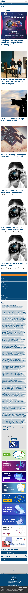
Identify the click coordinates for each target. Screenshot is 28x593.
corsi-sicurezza (24, 386)
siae (9, 319)
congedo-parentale (16, 380)
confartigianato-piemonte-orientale (7, 306)
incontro (18, 351)
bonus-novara (7, 379)
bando (25, 313)
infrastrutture (8, 334)
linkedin (7, 348)
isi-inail (19, 421)
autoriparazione (13, 307)
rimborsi (10, 407)
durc (7, 342)
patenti (13, 327)
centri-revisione (19, 319)
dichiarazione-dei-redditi (8, 353)
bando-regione (4, 327)
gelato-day (20, 409)
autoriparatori (4, 321)
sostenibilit (8, 393)
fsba (15, 332)
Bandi (3, 276)
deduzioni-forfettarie (20, 381)
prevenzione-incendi (18, 415)
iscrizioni (13, 399)
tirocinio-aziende (12, 366)
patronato (6, 314)
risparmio (18, 353)
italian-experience (4, 326)
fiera (19, 314)
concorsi (8, 344)
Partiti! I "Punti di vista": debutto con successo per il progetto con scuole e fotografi (13, 81)
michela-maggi (13, 388)
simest (18, 348)
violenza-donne (4, 332)
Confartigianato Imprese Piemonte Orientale (3, 1)
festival (16, 362)
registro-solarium (23, 347)
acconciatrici (15, 396)
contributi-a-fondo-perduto (5, 325)
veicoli (13, 347)
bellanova (18, 367)
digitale (14, 333)
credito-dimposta (22, 345)
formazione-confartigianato (5, 373)
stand (13, 348)
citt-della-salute (7, 388)
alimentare (3, 348)
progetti (16, 358)
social (16, 399)
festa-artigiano (7, 417)
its (2, 403)
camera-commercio (12, 325)
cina (6, 383)
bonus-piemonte (20, 324)
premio (3, 387)
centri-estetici (21, 328)
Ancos (3, 290)
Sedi (13, 570)
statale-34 (16, 352)
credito (17, 335)
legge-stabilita (23, 394)
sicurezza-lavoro (4, 339)
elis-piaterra (3, 382)
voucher (6, 318)
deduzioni (3, 353)
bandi (24, 422)
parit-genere (7, 351)
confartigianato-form (8, 358)
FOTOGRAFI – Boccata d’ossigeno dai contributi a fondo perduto (13, 119)
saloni (21, 375)
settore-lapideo (19, 386)
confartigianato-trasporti (5, 331)
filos (13, 390)
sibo (15, 390)
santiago (9, 394)
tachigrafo (14, 341)
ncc (10, 413)
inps (2, 414)
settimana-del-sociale (20, 311)
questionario (19, 389)
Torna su (14, 573)
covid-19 (8, 339)
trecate (3, 352)
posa (14, 406)
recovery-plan (19, 361)
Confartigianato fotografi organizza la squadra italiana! (14, 264)
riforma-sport (18, 394)
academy (3, 367)
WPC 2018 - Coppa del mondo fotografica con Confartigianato (12, 191)
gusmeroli (10, 375)
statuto (3, 354)
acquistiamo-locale (4, 402)
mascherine (6, 319)
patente (9, 402)
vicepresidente (12, 362)
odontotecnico (4, 344)
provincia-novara (4, 408)
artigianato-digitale (8, 423)
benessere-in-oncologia (14, 324)
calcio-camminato (20, 327)
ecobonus (12, 326)
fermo (11, 321)
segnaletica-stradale (4, 381)
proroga (11, 331)
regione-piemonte (10, 314)
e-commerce (16, 320)
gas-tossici (21, 353)
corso (9, 307)
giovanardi (8, 345)
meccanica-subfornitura (8, 376)
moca (15, 386)
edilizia (19, 318)
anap (17, 306)
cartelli (16, 373)
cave (9, 348)
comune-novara (21, 313)
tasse (6, 389)
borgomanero (11, 342)
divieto (5, 345)
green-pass (14, 311)
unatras (3, 313)
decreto (6, 311)
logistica (15, 310)
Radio (3, 282)
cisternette (7, 420)
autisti (15, 314)
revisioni (13, 358)
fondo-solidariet (14, 394)
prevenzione (15, 379)
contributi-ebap (11, 409)
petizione (3, 358)
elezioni (9, 324)
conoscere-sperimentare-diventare (20, 382)
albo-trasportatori (20, 400)
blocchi (13, 413)
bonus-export (4, 410)
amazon (9, 383)
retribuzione (3, 374)
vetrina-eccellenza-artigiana (11, 335)
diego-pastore (4, 362)
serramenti (23, 319)
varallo (21, 333)
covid (19, 306)
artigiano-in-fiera (23, 318)
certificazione (4, 420)
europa (4, 403)
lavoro (22, 314)
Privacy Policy (20, 589)
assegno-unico (10, 374)
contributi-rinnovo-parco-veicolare (13, 422)
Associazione (14, 568)
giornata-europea (7, 415)
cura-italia (10, 360)
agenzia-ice (14, 353)
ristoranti (3, 417)
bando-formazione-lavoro (5, 369)
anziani (24, 403)
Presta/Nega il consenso (20, 590)
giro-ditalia (15, 421)
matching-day (22, 396)
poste (11, 417)
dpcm (17, 314)
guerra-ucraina (9, 385)
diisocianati (3, 328)
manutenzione (17, 406)
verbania (3, 376)
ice (14, 326)
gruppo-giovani (15, 417)
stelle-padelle (18, 333)
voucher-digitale (19, 393)
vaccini (21, 348)
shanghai (3, 389)
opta (22, 395)
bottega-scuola (4, 413)
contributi (3, 311)
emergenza (18, 341)
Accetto (20, 587)
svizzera (17, 339)
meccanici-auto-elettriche (5, 366)
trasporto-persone (22, 376)
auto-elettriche (18, 325)
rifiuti (5, 313)
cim (11, 416)
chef (23, 375)
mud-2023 (11, 369)
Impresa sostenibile (5, 299)
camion (11, 341)
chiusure (21, 367)
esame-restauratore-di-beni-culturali (7, 400)
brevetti (5, 414)
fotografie (15, 389)
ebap (21, 306)
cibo (11, 352)
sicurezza (9, 312)
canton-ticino (4, 346)
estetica (12, 340)
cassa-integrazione (21, 331)
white (5, 352)
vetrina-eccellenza (7, 416)
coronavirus (3, 307)
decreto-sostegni (6, 333)
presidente (3, 423)
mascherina (14, 374)
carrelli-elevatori (19, 403)
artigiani (10, 327)
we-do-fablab (23, 339)
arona (5, 387)
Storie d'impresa (4, 288)
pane (16, 348)
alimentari (18, 317)
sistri (6, 374)
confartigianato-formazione (21, 310)
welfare (3, 318)
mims (15, 401)
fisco (17, 318)
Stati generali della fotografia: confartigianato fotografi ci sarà (12, 228)
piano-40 (3, 388)
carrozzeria (13, 368)
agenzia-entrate (16, 369)
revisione (19, 312)
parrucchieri (12, 334)
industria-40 (3, 396)
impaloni (7, 346)
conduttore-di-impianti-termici (15, 345)
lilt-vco (16, 388)
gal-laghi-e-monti (12, 403)
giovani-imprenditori (14, 312)
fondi (12, 423)
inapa (13, 320)
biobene (13, 317)
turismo (3, 372)
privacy (7, 307)
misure (6, 354)
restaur (19, 368)
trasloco (17, 408)
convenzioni (21, 320)
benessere (8, 321)
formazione (14, 305)
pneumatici (22, 321)
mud (8, 318)
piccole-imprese (21, 342)
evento (5, 361)
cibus (20, 380)
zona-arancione (21, 335)
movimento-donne (4, 324)
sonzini (13, 414)
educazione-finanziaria (15, 344)
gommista (11, 367)
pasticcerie (19, 358)
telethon (21, 406)
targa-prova (11, 346)
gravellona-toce (4, 385)
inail (15, 317)
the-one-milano (15, 400)
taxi (13, 313)
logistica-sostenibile (4, 394)
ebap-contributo (20, 373)
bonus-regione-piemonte (12, 372)
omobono (15, 393)
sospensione (18, 365)
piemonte (3, 415)
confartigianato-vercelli (9, 380)
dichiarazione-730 (21, 344)
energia (25, 324)
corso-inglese (4, 393)
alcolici (12, 389)
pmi (6, 340)
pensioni (25, 406)
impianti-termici (20, 326)
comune (8, 399)
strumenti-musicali (16, 420)
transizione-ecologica (19, 416)
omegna (10, 368)
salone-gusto (11, 421)
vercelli (12, 310)
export (11, 311)
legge (7, 332)
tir (9, 313)
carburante (18, 374)
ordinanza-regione (20, 388)
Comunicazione (7, 3)
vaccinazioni (24, 415)
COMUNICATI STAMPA (14, 556)
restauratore (13, 328)
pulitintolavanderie (17, 321)
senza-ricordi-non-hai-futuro (11, 408)
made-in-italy (9, 387)
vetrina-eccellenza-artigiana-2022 (16, 407)
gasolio (15, 319)
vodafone (9, 328)
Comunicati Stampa (5, 280)
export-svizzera (24, 385)
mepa (2, 345)
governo (16, 327)
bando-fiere (11, 379)
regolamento (16, 340)
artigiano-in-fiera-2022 (21, 379)
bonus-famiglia (22, 420)
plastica (24, 408)
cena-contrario (13, 415)
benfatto (3, 416)
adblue (15, 367)
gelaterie (11, 373)
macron (12, 396)
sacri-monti (6, 372)
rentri (2, 361)
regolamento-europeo (9, 390)
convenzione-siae (4, 386)
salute (6, 365)
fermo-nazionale (10, 406)
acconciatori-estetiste (5, 409)
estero (7, 375)
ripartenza (7, 403)
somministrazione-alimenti (11, 365)
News (10, 3)
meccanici (10, 355)
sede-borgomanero (17, 402)
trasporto (8, 305)
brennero (9, 340)
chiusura (3, 342)
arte (10, 399)
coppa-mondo (12, 401)
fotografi (8, 10)
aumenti (13, 361)
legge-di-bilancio (14, 381)
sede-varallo (3, 368)
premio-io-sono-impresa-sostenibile (7, 347)
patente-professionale (5, 360)
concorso (8, 352)
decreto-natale (7, 367)
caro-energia (7, 359)
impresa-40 (18, 401)
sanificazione (3, 380)
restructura (23, 361)
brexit (13, 332)
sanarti (11, 313)
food (19, 369)
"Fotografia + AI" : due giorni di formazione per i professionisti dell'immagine (12, 42)
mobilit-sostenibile (20, 362)
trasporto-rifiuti (23, 402)
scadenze (24, 383)
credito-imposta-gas (18, 385)
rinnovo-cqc (3, 355)
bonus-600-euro (4, 392)
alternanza (9, 381)
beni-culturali (3, 383)
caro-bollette (16, 413)
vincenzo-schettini (14, 375)
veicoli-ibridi (23, 358)
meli (2, 406)
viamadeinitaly (16, 395)
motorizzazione (9, 414)
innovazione (6, 421)
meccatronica (4, 310)
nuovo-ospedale (16, 409)
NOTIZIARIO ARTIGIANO (10, 549)
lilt (7, 313)
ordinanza (22, 374)
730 (16, 331)
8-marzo (3, 421)
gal (11, 348)
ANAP (3, 293)
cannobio (14, 416)
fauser (8, 392)
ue (9, 396)
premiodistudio (22, 351)
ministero (23, 366)
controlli (11, 393)
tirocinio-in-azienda (21, 414)
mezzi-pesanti (16, 354)
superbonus (22, 325)
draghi (16, 368)
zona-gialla (3, 340)
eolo (12, 387)
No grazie (25, 587)
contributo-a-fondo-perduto (5, 341)
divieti (7, 368)
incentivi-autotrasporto (15, 383)
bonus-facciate (4, 399)
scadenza (9, 354)
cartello (7, 396)
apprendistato (20, 383)
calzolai (9, 326)
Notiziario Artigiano (5, 286)
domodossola (20, 413)
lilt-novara (11, 420)
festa (2, 395)
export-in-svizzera (20, 417)
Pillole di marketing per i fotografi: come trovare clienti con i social (13, 155)
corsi (2, 320)
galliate (14, 352)
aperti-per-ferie (23, 312)
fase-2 (21, 334)
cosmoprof (16, 414)
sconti (19, 396)
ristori (19, 395)
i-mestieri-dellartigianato (16, 376)
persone (12, 354)
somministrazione (4, 312)
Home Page (2, 3)
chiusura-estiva (22, 365)
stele (16, 361)
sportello (13, 385)
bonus (3, 314)
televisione (18, 372)
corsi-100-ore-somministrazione (14, 392)
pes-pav (8, 362)
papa (9, 395)
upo (10, 318)
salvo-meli (19, 359)
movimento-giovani (22, 392)
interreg (10, 332)
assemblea (16, 313)
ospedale (3, 365)
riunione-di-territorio (22, 354)
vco (10, 351)
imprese (12, 319)
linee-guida (3, 390)
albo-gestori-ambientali (23, 387)
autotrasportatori (13, 339)
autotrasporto (4, 305)
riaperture (22, 421)
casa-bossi (3, 351)
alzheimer (17, 328)
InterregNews (4, 284)
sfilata (11, 410)
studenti (24, 413)
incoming (22, 341)
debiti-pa (7, 410)
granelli (3, 319)
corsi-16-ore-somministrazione (17, 360)
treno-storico (24, 360)
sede (7, 327)
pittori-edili (24, 416)
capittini (25, 417)
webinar (21, 307)
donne (11, 359)
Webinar (3, 278)
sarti (23, 348)
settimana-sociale (8, 317)
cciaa (10, 344)
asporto (7, 382)
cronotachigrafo (16, 342)
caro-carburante (17, 334)
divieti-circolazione (4, 335)
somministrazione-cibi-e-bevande (21, 390)
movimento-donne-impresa (8, 320)
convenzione (3, 317)
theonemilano (21, 422)
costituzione (12, 402)
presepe (22, 401)
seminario (11, 333)
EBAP (3, 295)
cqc (8, 311)
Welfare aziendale (5, 297)
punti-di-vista (4, 334)
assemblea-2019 (16, 387)
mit (14, 373)
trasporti (17, 307)
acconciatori (14, 306)
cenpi (13, 321)
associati (7, 422)
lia (13, 386)
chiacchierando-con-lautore (18, 423)
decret (3, 375)
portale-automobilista (22, 352)
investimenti (13, 318)
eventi (11, 305)
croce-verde (3, 401)
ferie (16, 326)
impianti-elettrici (10, 386)
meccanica (3, 359)
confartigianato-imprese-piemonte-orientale (8, 338)
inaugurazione (6, 395)
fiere (19, 375)
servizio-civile (14, 351)
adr (5, 342)
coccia (18, 332)
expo (19, 339)
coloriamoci (5, 406)
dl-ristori (20, 408)
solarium (9, 389)
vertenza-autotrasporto (18, 355)
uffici (6, 328)
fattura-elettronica (22, 332)
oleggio (3, 379)
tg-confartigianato (17, 347)
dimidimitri (14, 331)
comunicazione (15, 359)
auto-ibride (7, 401)
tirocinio (13, 355)
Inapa (3, 291)
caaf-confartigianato (12, 382)
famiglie (23, 389)
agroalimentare (8, 310)
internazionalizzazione (18, 338)
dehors (12, 395)
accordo (8, 413)
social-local (3, 422)
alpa (2, 333)
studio (7, 355)
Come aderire (14, 439)
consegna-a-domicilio (5, 407)
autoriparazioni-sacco (18, 366)
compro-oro (15, 346)
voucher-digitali (9, 361)
